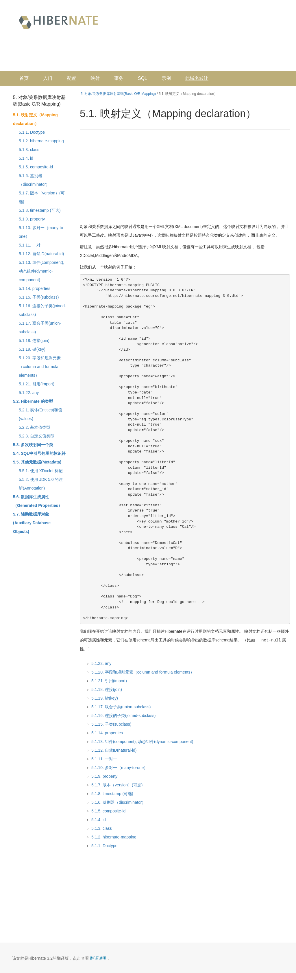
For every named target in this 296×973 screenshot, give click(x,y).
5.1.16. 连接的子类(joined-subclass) (123, 715)
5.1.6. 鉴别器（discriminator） (118, 802)
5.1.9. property (32, 219)
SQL (142, 78)
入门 (47, 78)
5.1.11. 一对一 (32, 245)
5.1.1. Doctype (32, 132)
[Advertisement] (176, 54)
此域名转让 (196, 78)
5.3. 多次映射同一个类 (33, 444)
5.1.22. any (29, 392)
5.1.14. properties (34, 288)
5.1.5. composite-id (36, 167)
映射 (95, 78)
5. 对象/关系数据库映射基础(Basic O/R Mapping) (39, 100)
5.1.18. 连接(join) (34, 340)
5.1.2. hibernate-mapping (41, 141)
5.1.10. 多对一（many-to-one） (119, 767)
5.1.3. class (29, 149)
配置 (71, 78)
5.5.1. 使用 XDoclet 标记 (41, 470)
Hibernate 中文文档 (58, 22)
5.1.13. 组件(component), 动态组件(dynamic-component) (41, 271)
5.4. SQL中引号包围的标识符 (39, 453)
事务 (118, 78)
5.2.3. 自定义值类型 (36, 436)
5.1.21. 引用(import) (36, 384)
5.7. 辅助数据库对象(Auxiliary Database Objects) (32, 523)
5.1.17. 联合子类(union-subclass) (121, 706)
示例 (166, 78)
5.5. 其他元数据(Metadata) (37, 462)
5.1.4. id (26, 158)
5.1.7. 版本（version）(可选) (117, 784)
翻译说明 (98, 958)
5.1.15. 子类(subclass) (39, 297)
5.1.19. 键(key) (32, 349)
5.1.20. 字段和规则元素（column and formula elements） (40, 367)
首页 (24, 78)
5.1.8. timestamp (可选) (40, 210)
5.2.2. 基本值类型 (34, 427)
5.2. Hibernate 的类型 (33, 401)
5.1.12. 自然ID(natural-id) (41, 253)
